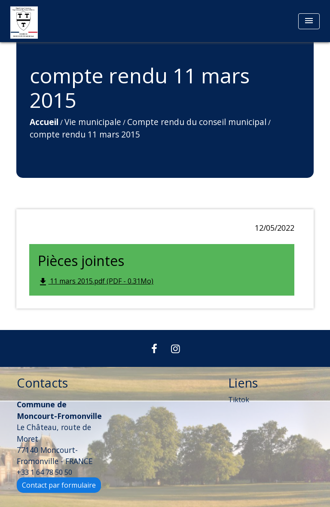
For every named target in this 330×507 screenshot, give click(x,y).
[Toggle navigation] (309, 21)
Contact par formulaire (59, 485)
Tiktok (238, 399)
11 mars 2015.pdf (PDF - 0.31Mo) (95, 281)
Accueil (44, 122)
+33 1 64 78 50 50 (44, 472)
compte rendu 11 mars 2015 (85, 134)
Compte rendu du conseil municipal (196, 122)
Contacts (42, 383)
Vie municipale (92, 122)
